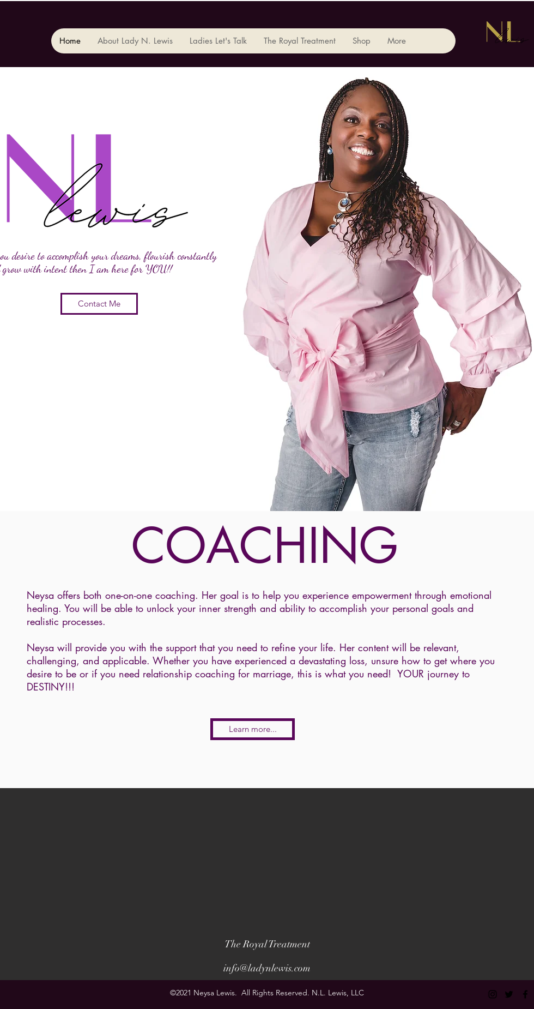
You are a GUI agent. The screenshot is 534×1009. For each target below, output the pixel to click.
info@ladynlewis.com (267, 968)
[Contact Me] (99, 304)
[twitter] (508, 994)
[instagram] (492, 994)
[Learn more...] (252, 729)
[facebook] (525, 994)
